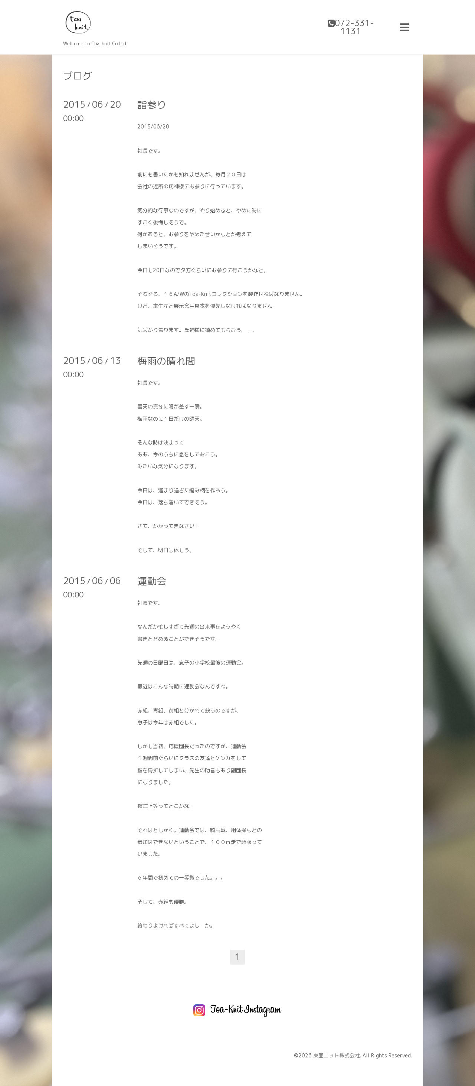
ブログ (77, 76)
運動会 (151, 581)
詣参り (151, 104)
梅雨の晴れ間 (166, 361)
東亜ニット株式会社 (336, 1055)
